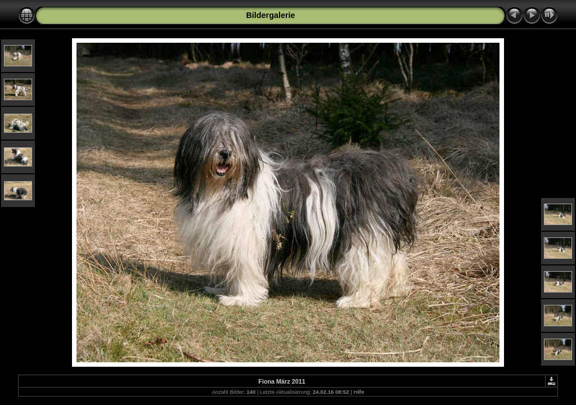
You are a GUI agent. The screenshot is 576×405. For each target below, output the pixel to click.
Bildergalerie (270, 15)
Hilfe (358, 392)
